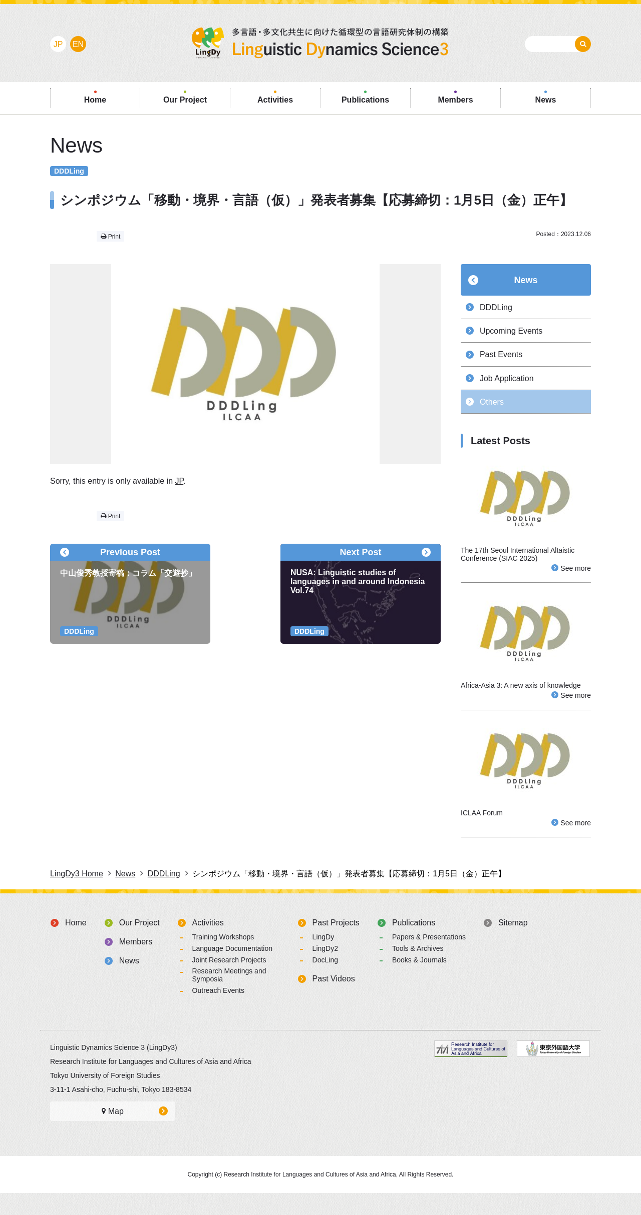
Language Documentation (232, 970)
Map (113, 1133)
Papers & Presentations (429, 959)
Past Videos (333, 1000)
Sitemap (513, 944)
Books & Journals (419, 982)
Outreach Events (218, 1012)
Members (136, 963)
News (525, 280)
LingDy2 (325, 970)
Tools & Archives (418, 970)
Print (110, 237)
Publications (413, 944)
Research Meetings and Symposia (229, 997)
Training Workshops (223, 959)
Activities (208, 944)
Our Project (139, 944)
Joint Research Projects (229, 982)
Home (76, 944)
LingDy (323, 959)
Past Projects (336, 944)
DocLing (325, 982)
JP (179, 481)
